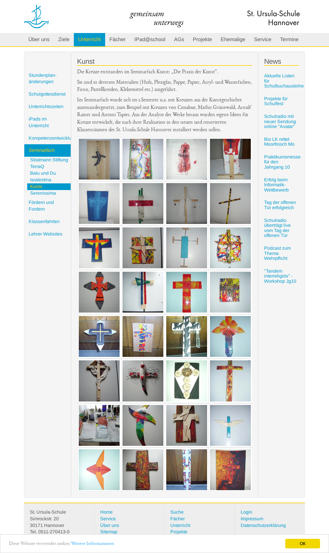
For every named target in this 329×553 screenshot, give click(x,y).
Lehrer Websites (45, 233)
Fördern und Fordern (41, 205)
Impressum (252, 518)
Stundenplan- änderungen (42, 78)
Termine (289, 39)
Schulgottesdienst (47, 94)
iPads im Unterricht (39, 122)
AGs (179, 39)
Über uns (39, 39)
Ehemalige (233, 39)
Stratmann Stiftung (49, 159)
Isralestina (40, 179)
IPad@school (149, 39)
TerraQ (37, 166)
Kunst (36, 186)
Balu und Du (43, 173)
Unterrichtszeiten (46, 106)
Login (246, 512)
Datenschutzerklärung (263, 525)
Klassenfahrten (44, 221)
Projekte (202, 39)
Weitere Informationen (92, 543)
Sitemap (108, 531)
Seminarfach (42, 150)
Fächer (117, 39)
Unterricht (89, 39)
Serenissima (43, 193)
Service (262, 39)
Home (106, 512)
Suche (177, 512)
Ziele (64, 39)
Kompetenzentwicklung (50, 138)
